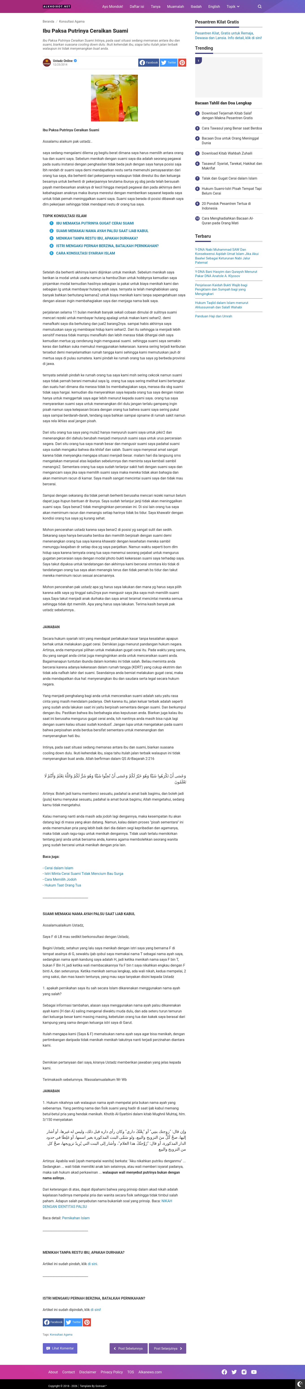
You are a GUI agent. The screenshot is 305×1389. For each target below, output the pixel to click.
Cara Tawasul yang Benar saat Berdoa (232, 128)
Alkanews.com (150, 1372)
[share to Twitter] (168, 63)
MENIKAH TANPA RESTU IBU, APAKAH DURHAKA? (97, 238)
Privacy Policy (112, 1372)
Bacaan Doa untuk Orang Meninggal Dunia (230, 140)
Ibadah (196, 6)
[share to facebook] (148, 63)
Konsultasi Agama (61, 1334)
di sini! (96, 1310)
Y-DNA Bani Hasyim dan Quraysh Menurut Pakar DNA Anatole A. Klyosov (226, 274)
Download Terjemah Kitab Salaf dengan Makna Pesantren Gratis (227, 115)
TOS (130, 1372)
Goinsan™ (101, 1386)
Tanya (155, 6)
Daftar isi (137, 6)
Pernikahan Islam (76, 1218)
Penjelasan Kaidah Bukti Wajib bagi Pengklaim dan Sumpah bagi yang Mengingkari (221, 289)
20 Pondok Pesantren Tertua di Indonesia (226, 205)
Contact (68, 1372)
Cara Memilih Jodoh (61, 879)
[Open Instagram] (244, 1372)
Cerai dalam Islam (59, 868)
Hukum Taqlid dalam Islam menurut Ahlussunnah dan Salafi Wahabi (221, 305)
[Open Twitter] (234, 1372)
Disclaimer (87, 1372)
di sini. (93, 1264)
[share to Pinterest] (182, 63)
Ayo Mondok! (112, 6)
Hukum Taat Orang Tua (63, 885)
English (214, 6)
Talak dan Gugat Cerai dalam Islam (229, 178)
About (53, 1372)
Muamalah (175, 6)
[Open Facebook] (224, 1372)
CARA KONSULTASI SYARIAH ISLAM (85, 253)
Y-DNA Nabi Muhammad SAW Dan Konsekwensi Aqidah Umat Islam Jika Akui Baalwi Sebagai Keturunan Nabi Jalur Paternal (227, 256)
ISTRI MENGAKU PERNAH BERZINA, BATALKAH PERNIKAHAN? (107, 246)
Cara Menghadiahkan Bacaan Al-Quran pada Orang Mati (228, 220)
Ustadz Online (65, 61)
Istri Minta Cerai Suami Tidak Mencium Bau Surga (84, 874)
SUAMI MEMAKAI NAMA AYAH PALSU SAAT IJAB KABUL (102, 231)
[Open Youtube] (254, 1372)
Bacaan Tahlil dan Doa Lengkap (223, 103)
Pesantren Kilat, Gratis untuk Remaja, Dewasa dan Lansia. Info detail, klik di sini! (228, 35)
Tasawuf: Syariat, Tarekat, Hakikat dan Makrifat (232, 165)
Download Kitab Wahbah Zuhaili (227, 153)
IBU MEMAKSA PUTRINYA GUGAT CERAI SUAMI (95, 223)
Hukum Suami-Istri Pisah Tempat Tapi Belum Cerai (232, 191)
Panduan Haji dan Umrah (213, 316)
